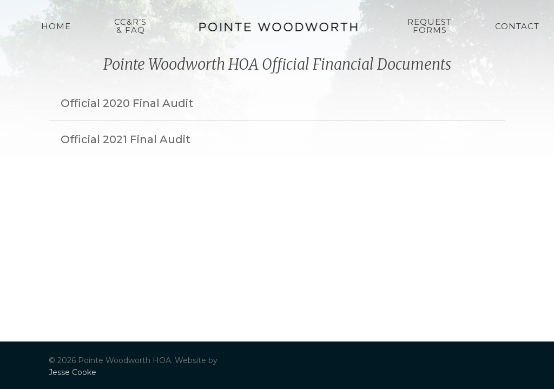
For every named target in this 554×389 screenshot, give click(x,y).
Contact (517, 26)
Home (56, 26)
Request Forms (429, 26)
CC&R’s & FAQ (130, 26)
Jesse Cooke (72, 372)
